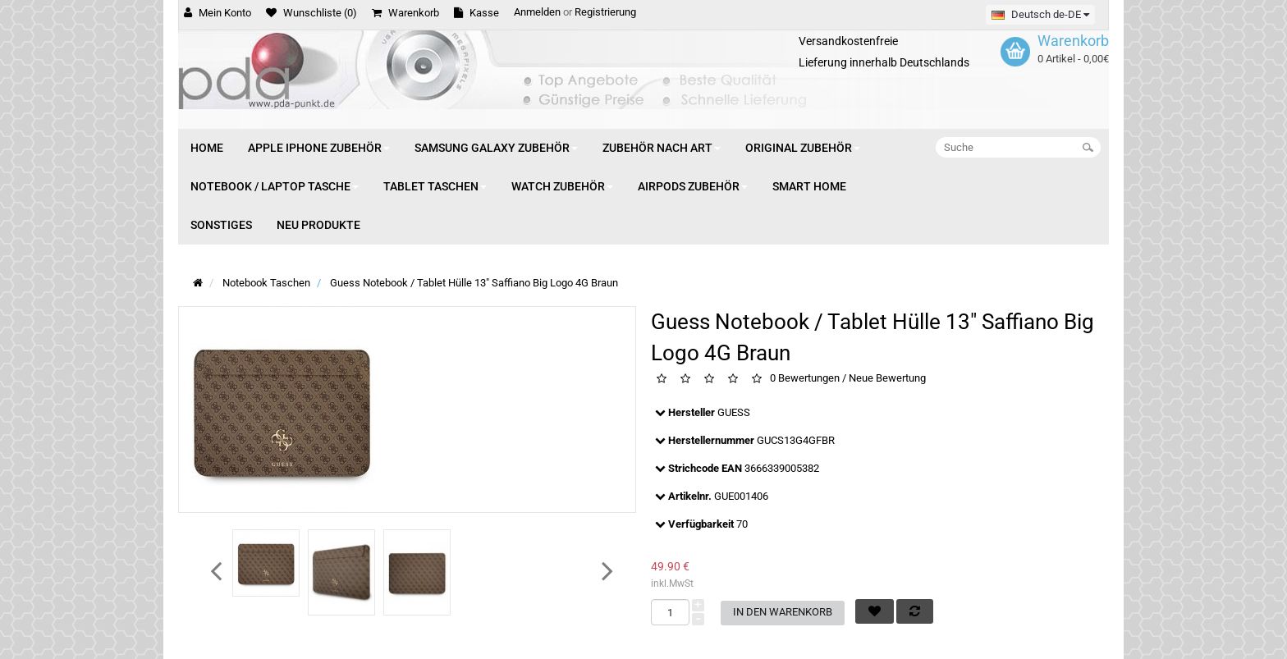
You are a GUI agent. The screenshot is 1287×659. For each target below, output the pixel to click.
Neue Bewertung (887, 379)
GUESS (733, 412)
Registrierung (605, 12)
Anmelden (537, 12)
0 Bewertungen (805, 379)
